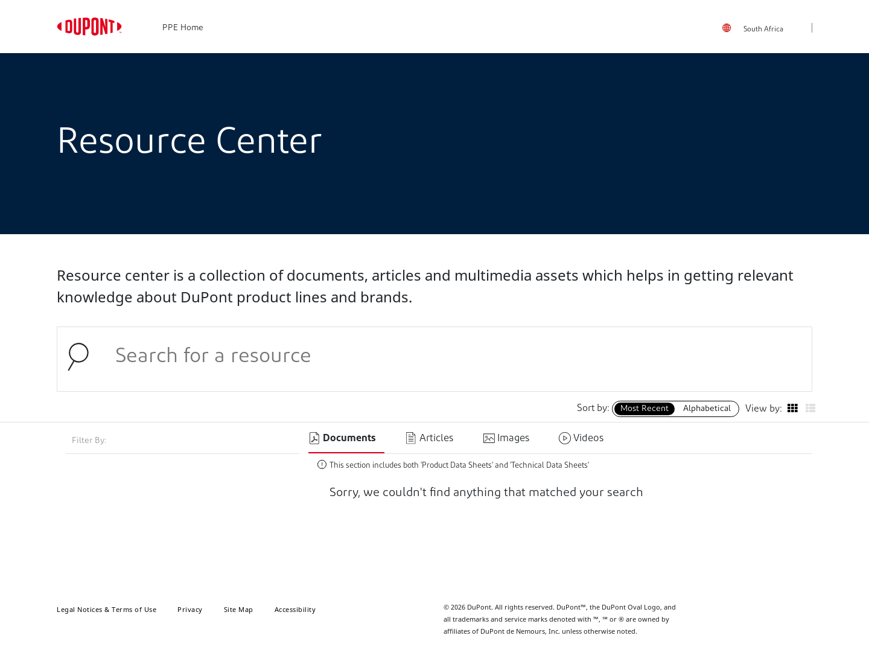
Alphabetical (707, 408)
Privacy (190, 609)
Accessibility (295, 609)
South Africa (763, 29)
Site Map (238, 609)
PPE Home (182, 28)
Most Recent (644, 408)
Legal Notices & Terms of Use (106, 609)
